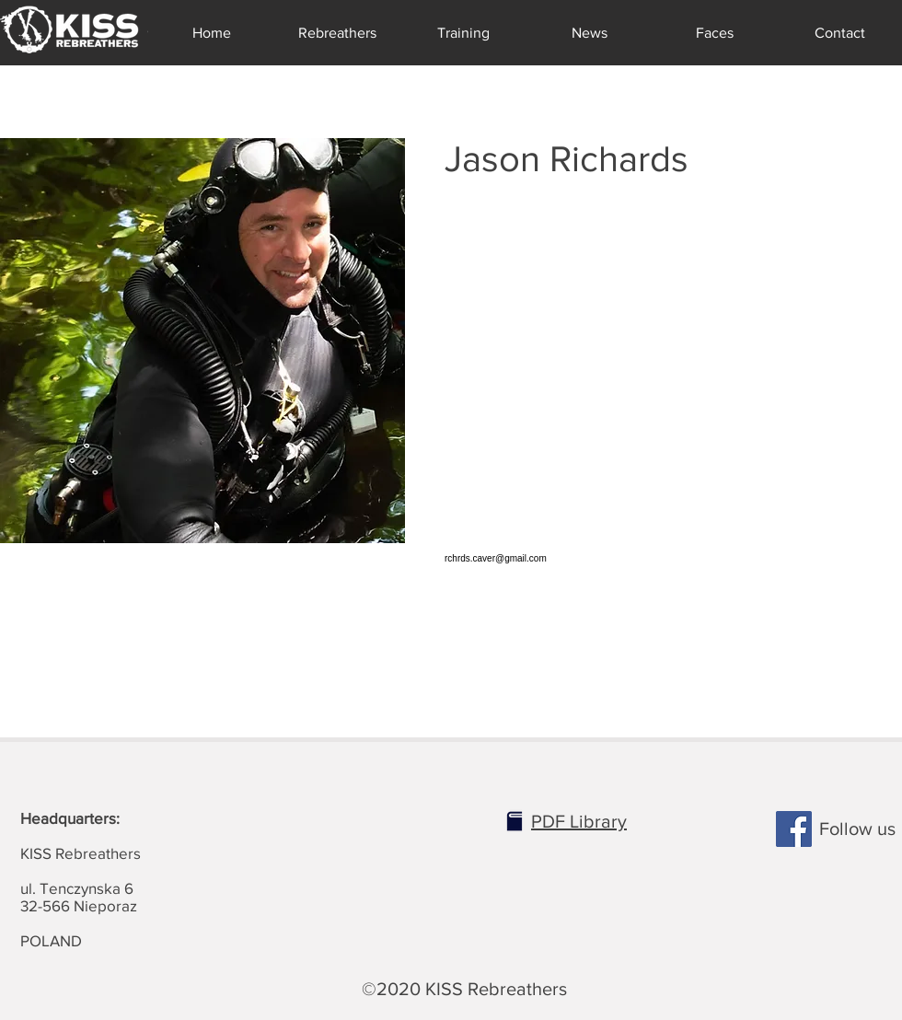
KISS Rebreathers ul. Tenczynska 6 (80, 853)
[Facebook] (794, 829)
